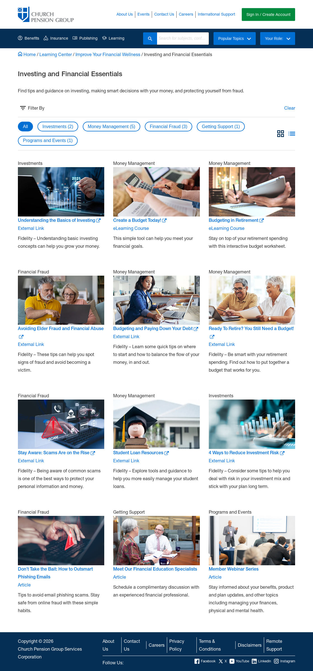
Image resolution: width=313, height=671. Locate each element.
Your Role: (277, 38)
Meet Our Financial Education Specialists (155, 569)
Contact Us (164, 14)
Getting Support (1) (221, 126)
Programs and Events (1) (48, 140)
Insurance (56, 38)
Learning (113, 38)
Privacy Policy (176, 644)
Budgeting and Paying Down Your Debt (155, 328)
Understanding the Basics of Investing (59, 220)
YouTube (239, 661)
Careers (186, 14)
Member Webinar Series (234, 569)
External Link (31, 228)
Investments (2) (57, 126)
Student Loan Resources (141, 452)
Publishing (85, 38)
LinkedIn (261, 661)
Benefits (28, 38)
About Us (125, 14)
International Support (216, 14)
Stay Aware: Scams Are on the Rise (56, 452)
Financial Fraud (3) (168, 126)
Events (143, 14)
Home (27, 54)
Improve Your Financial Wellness (107, 54)
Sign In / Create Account (268, 14)
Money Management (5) (111, 126)
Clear (289, 107)
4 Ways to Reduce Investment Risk (246, 452)
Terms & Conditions (210, 644)
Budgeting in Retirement (236, 220)
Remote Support (274, 644)
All (25, 126)
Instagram (284, 661)
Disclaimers (250, 645)
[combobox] (183, 38)
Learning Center (55, 54)
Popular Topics (234, 38)
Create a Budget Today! (140, 220)
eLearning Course (131, 228)
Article (24, 584)
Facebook (205, 661)
